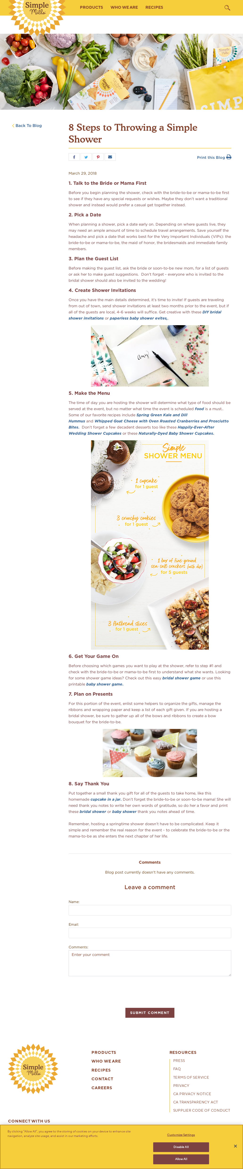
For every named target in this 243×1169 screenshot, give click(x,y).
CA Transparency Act (195, 1103)
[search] (227, 7)
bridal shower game (181, 678)
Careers (101, 1088)
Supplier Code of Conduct (201, 1111)
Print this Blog (214, 157)
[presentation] (104, 991)
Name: (74, 901)
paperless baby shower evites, (139, 318)
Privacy (181, 1086)
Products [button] (91, 7)
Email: (74, 924)
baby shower (124, 811)
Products (103, 1052)
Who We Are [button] (124, 7)
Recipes (154, 7)
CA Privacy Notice (192, 1094)
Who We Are (106, 1061)
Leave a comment (149, 887)
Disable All (180, 1147)
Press (179, 1061)
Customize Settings (181, 1135)
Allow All (181, 1159)
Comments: (78, 947)
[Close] (235, 1146)
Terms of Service (191, 1078)
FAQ (177, 1069)
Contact (102, 1079)
